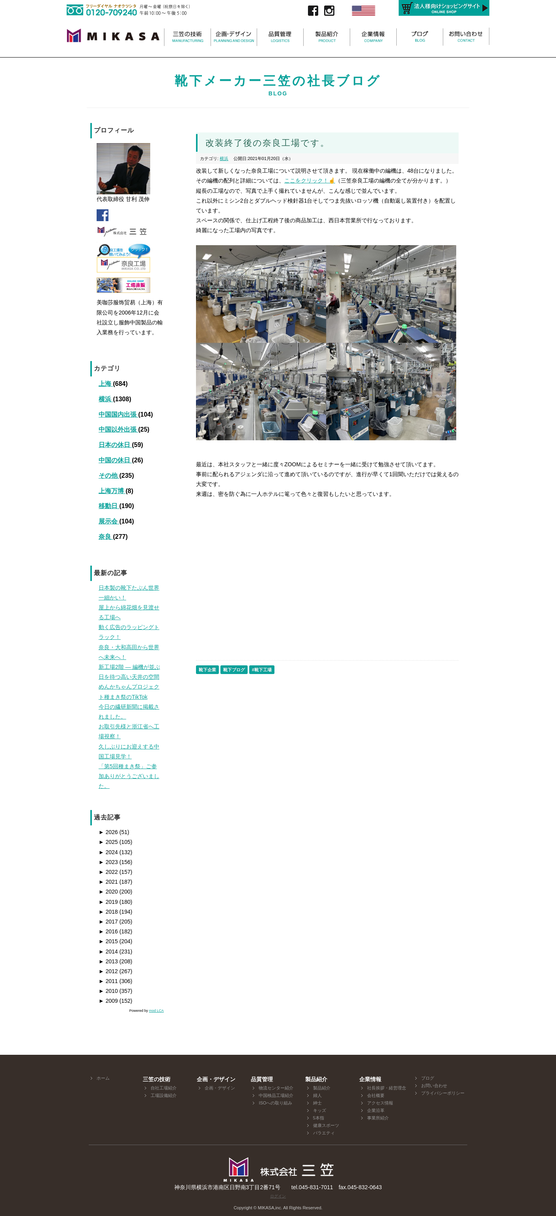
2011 (108, 981)
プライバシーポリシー (443, 1093)
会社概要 (375, 1095)
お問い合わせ (434, 1085)
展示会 (109, 521)
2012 (108, 971)
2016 (108, 931)
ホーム (103, 1078)
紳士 (317, 1103)
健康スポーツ (326, 1125)
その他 (109, 475)
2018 (108, 912)
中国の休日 (115, 460)
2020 (108, 891)
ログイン (278, 1196)
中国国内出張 (118, 414)
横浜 (106, 399)
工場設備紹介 (164, 1095)
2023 (108, 862)
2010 (108, 991)
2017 (108, 921)
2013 (108, 961)
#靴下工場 (262, 669)
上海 (106, 383)
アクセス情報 (380, 1103)
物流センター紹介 (276, 1088)
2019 (108, 902)
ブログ (427, 1078)
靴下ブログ (234, 669)
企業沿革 (375, 1110)
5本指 (318, 1117)
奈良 (106, 536)
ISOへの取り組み (275, 1103)
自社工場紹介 (164, 1088)
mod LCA (156, 1011)
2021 (108, 882)
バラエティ (324, 1132)
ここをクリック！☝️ (309, 180)
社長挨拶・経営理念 (386, 1088)
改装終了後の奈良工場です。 (267, 143)
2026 (108, 832)
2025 (108, 842)
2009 (108, 1001)
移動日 (109, 506)
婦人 (317, 1095)
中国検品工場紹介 (276, 1095)
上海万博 (112, 491)
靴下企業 (207, 669)
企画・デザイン (220, 1088)
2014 (108, 951)
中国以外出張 (118, 429)
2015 (108, 941)
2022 (108, 872)
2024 (108, 852)
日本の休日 (115, 444)
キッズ (319, 1110)
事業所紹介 (378, 1117)
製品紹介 (321, 1088)
